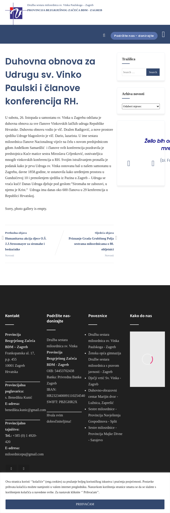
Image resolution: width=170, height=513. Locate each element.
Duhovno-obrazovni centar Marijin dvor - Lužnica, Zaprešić (103, 396)
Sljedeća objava (87, 241)
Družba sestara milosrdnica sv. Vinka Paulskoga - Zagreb (103, 341)
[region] (85, 492)
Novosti (9, 255)
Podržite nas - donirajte (131, 35)
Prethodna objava (32, 241)
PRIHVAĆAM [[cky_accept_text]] (85, 504)
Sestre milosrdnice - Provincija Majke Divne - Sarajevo (105, 434)
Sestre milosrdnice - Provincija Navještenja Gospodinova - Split (104, 415)
